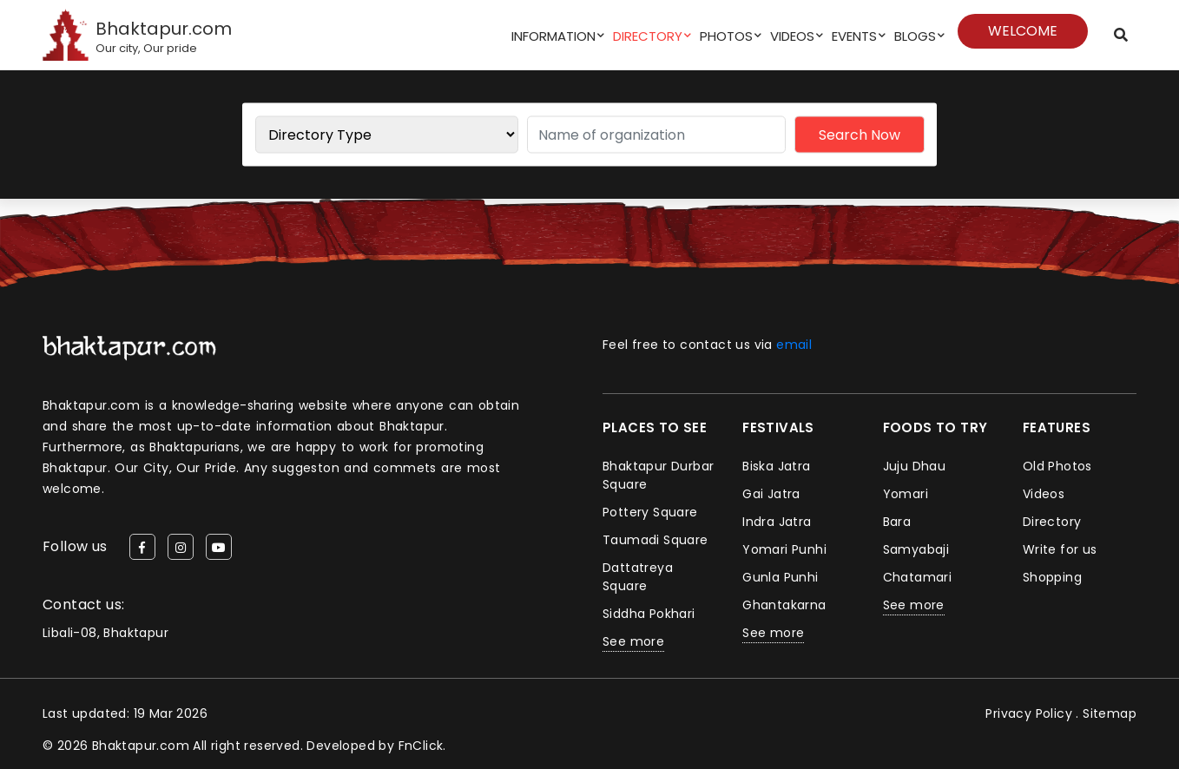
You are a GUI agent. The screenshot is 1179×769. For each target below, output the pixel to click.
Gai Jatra (771, 494)
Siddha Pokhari (649, 613)
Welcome (1022, 31)
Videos (792, 36)
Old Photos (1057, 466)
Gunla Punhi (780, 577)
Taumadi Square (655, 540)
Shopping (1052, 577)
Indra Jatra (776, 521)
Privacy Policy (1028, 713)
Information (553, 36)
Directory (647, 36)
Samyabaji (916, 549)
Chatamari (917, 577)
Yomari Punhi (784, 549)
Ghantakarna (784, 605)
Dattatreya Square (638, 577)
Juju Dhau (914, 466)
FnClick (421, 745)
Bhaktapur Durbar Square (658, 475)
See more (633, 641)
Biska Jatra (776, 466)
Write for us (1060, 549)
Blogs (915, 36)
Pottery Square (650, 512)
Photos (726, 36)
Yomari (905, 494)
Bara (897, 521)
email (794, 344)
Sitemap (1109, 713)
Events (854, 36)
